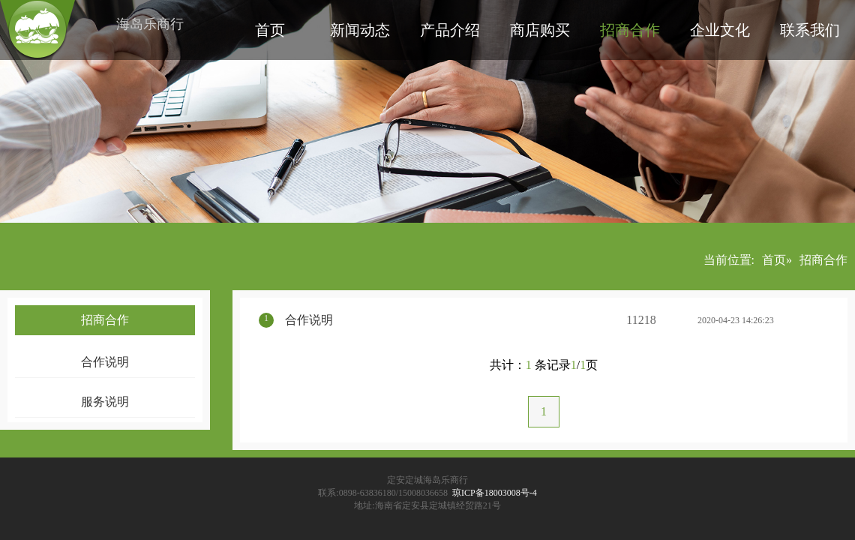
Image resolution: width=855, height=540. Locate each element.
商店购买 (540, 30)
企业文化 (720, 30)
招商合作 (630, 30)
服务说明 (105, 401)
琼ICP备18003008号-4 (494, 493)
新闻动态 (360, 30)
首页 (270, 30)
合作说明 (105, 362)
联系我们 (810, 30)
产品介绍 (450, 30)
